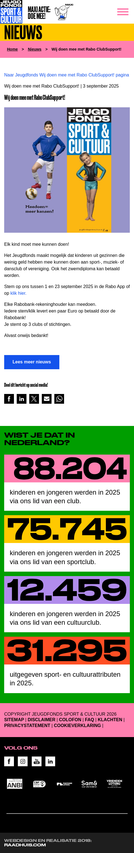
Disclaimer (41, 719)
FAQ (89, 719)
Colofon (70, 719)
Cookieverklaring (77, 725)
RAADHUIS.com (25, 845)
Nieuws (35, 49)
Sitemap (14, 719)
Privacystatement (27, 725)
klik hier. (18, 293)
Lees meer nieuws (32, 361)
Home (12, 49)
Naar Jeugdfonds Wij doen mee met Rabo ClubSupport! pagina (66, 75)
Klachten (110, 719)
